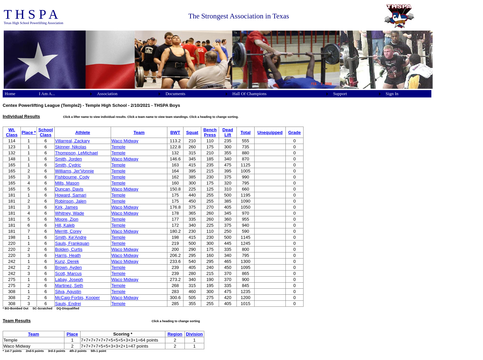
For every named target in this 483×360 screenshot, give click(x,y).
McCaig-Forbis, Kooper (77, 297)
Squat (192, 132)
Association (107, 93)
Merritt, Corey (68, 231)
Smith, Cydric (68, 164)
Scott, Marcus (68, 273)
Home (10, 93)
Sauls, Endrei (68, 303)
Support (340, 93)
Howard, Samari (70, 195)
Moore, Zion (66, 219)
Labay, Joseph (69, 279)
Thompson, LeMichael (76, 152)
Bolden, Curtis (69, 249)
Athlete (82, 132)
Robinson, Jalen (70, 201)
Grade (294, 132)
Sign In (392, 93)
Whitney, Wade (69, 213)
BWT (175, 132)
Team (139, 132)
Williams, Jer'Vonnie (74, 170)
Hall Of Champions (249, 93)
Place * (28, 132)
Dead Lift (227, 132)
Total (245, 132)
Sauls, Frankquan (72, 243)
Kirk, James (66, 207)
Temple (118, 146)
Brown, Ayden (68, 267)
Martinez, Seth (69, 285)
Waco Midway (124, 140)
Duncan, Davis (69, 189)
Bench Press (210, 132)
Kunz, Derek (67, 261)
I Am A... (47, 93)
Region (174, 334)
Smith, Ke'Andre (71, 237)
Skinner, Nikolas (70, 146)
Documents (175, 93)
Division (194, 334)
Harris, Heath (68, 255)
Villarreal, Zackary (72, 140)
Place (72, 334)
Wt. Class (12, 132)
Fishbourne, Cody (72, 176)
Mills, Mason (67, 183)
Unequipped (269, 132)
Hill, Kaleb (65, 225)
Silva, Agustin (68, 291)
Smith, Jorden (68, 158)
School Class (45, 132)
